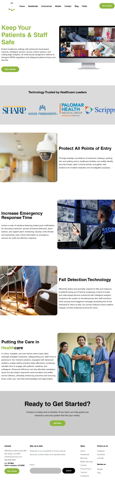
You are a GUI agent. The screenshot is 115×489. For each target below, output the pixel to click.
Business (83, 458)
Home (82, 451)
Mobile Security (86, 462)
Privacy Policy (85, 469)
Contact (83, 465)
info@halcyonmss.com (13, 457)
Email (32, 465)
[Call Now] (57, 423)
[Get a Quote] (107, 6)
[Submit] (68, 470)
